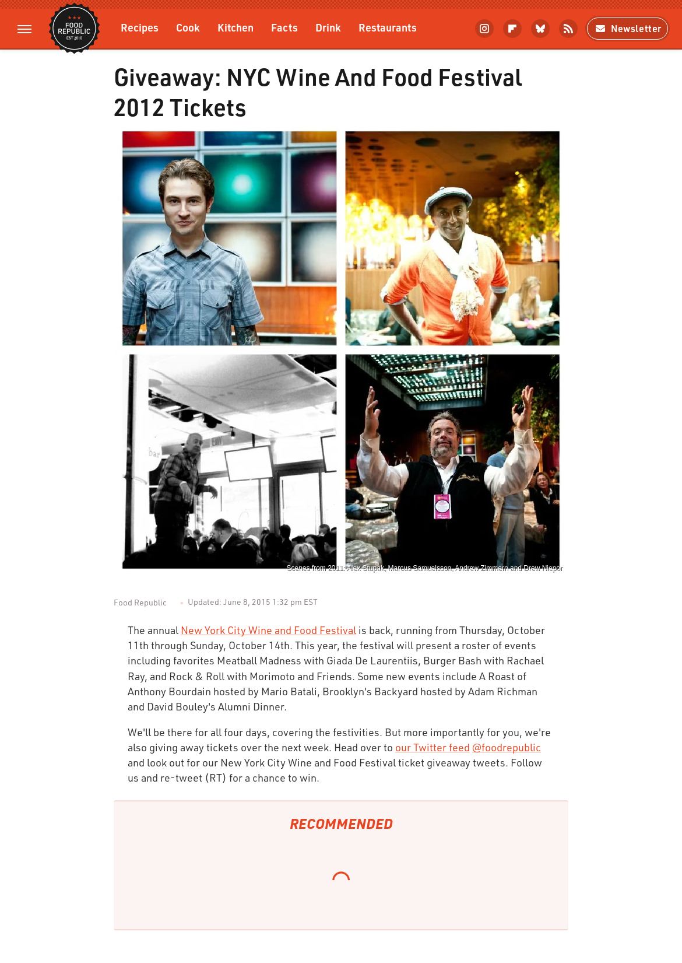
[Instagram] (484, 28)
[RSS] (568, 28)
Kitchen (235, 27)
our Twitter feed (432, 747)
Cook (188, 27)
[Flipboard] (512, 28)
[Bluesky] (540, 28)
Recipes (140, 27)
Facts (284, 27)
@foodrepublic (506, 747)
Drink (328, 27)
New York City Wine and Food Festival (268, 630)
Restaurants (387, 27)
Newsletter (627, 28)
